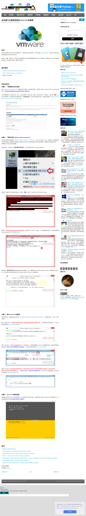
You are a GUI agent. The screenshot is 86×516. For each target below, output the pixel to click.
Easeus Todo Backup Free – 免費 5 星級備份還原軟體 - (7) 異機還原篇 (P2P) (75, 170)
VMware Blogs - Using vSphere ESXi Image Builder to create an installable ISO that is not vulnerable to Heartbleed (29, 458)
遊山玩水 (68, 15)
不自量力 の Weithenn (13, 481)
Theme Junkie (63, 481)
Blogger (24, 481)
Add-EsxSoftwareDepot (14, 324)
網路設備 (45, 15)
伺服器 (53, 15)
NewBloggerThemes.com (79, 481)
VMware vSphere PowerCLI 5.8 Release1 (25, 140)
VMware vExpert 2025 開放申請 (68, 78)
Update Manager (44, 52)
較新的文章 (4, 471)
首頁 (5, 15)
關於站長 (70, 220)
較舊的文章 (56, 471)
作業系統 (37, 15)
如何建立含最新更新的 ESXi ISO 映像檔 (17, 20)
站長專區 (11, 15)
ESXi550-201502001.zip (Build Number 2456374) (14, 70)
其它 (75, 15)
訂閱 (72, 38)
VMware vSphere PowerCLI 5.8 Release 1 (12, 73)
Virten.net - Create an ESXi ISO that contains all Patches (15, 455)
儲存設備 (60, 15)
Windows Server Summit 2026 (68, 72)
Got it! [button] (70, 511)
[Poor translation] (6, 493)
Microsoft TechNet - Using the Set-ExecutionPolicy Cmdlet (16, 451)
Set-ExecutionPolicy (14, 232)
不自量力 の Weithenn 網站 (66, 295)
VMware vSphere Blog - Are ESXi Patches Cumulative (15, 460)
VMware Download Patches (10, 89)
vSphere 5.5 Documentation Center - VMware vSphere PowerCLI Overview (20, 462)
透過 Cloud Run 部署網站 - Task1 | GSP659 (71, 85)
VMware (8, 468)
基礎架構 (29, 15)
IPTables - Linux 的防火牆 (74, 144)
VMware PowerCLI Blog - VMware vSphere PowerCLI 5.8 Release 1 (18, 453)
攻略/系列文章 (20, 15)
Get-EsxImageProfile (41, 347)
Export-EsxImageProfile (13, 372)
